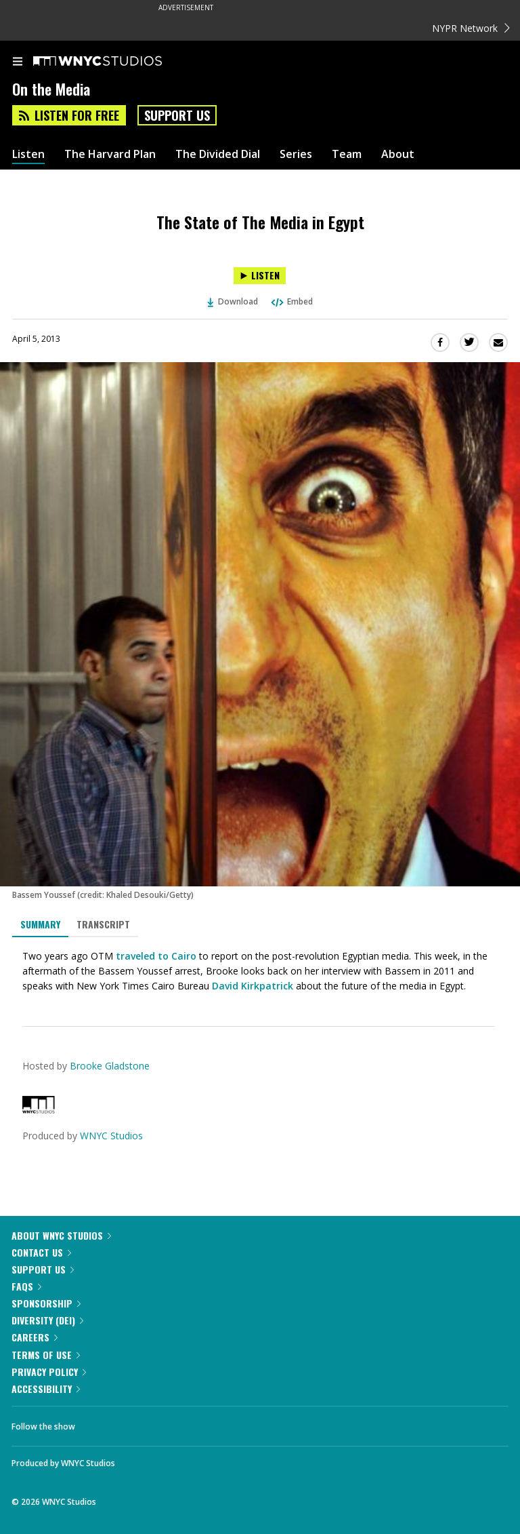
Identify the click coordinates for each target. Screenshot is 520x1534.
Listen (28, 154)
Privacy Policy (49, 1371)
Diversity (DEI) (47, 1320)
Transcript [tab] (103, 924)
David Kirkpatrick (252, 985)
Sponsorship (46, 1303)
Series (296, 154)
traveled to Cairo (156, 955)
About (397, 154)
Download (233, 301)
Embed (291, 301)
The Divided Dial (217, 154)
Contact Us (41, 1252)
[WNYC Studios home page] (114, 62)
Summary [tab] (40, 924)
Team (347, 154)
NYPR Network (471, 28)
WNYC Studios (111, 1135)
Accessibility (46, 1388)
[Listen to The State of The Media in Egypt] (260, 275)
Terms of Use (46, 1355)
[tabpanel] (260, 971)
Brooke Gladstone (110, 1065)
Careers (35, 1337)
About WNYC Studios (61, 1235)
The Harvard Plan (110, 154)
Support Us (177, 115)
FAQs (26, 1286)
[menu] (17, 62)
